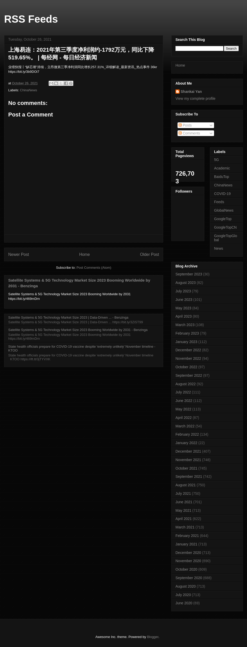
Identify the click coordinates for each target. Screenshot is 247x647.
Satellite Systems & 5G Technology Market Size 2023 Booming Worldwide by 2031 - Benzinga (77, 330)
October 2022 (186, 367)
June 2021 (183, 502)
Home (84, 254)
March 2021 (185, 527)
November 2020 (188, 561)
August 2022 (185, 384)
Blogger (152, 637)
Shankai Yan (191, 91)
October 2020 (186, 569)
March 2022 (185, 426)
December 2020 (188, 553)
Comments (189, 133)
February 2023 (187, 333)
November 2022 (188, 358)
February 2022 (187, 434)
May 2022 (183, 409)
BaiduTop (221, 177)
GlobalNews (223, 210)
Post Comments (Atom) (93, 267)
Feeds (219, 202)
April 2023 (183, 316)
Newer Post (18, 254)
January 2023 (186, 342)
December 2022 (188, 350)
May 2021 (183, 510)
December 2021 (188, 451)
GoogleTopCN (225, 227)
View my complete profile (195, 98)
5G (216, 160)
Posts (185, 125)
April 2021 (183, 519)
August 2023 (185, 283)
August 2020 (185, 586)
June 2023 (183, 300)
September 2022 (188, 375)
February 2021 (187, 536)
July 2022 (183, 392)
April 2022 (183, 418)
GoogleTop (223, 219)
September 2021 (188, 476)
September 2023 (188, 274)
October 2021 (186, 468)
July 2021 (183, 493)
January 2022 (186, 443)
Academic (222, 168)
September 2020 (188, 578)
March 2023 (185, 325)
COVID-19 (222, 194)
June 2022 (183, 401)
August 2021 (185, 485)
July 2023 (183, 291)
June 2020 (183, 603)
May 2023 (183, 308)
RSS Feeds (31, 19)
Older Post (149, 254)
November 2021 (188, 460)
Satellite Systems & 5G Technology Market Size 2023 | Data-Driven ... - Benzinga (68, 317)
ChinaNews (28, 90)
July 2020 (183, 595)
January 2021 (186, 544)
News (218, 248)
